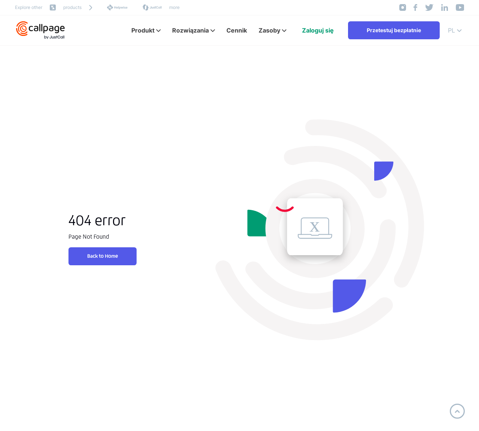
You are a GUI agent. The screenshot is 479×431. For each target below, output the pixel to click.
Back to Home (102, 256)
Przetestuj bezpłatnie (394, 30)
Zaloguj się (318, 30)
